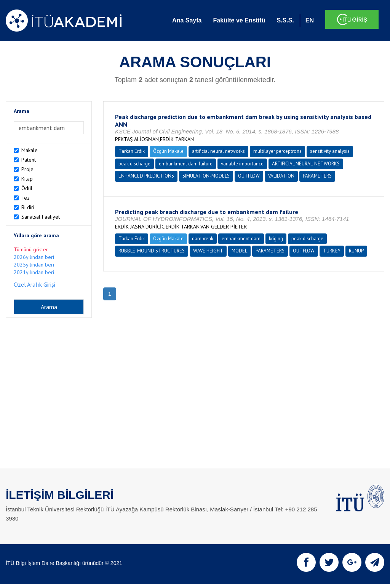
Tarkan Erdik (131, 151)
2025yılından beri (34, 264)
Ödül (26, 188)
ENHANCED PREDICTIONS (146, 176)
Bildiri (27, 207)
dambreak (202, 238)
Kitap (27, 178)
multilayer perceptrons (277, 151)
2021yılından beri (34, 272)
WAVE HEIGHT (208, 251)
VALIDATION (281, 176)
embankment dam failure (186, 163)
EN (309, 20)
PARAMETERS (317, 176)
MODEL (239, 251)
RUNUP (356, 251)
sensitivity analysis (330, 151)
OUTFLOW (249, 176)
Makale (29, 150)
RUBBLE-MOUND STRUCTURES (151, 251)
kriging (276, 238)
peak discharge (134, 163)
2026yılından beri (34, 257)
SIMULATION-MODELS (206, 176)
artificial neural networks (218, 151)
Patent (28, 159)
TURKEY (331, 251)
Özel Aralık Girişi (34, 284)
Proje (27, 169)
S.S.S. (285, 20)
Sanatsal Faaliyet (40, 216)
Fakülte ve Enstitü (239, 20)
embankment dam (241, 238)
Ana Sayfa (186, 20)
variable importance (242, 163)
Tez (25, 197)
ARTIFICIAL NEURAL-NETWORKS (306, 163)
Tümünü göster (31, 249)
